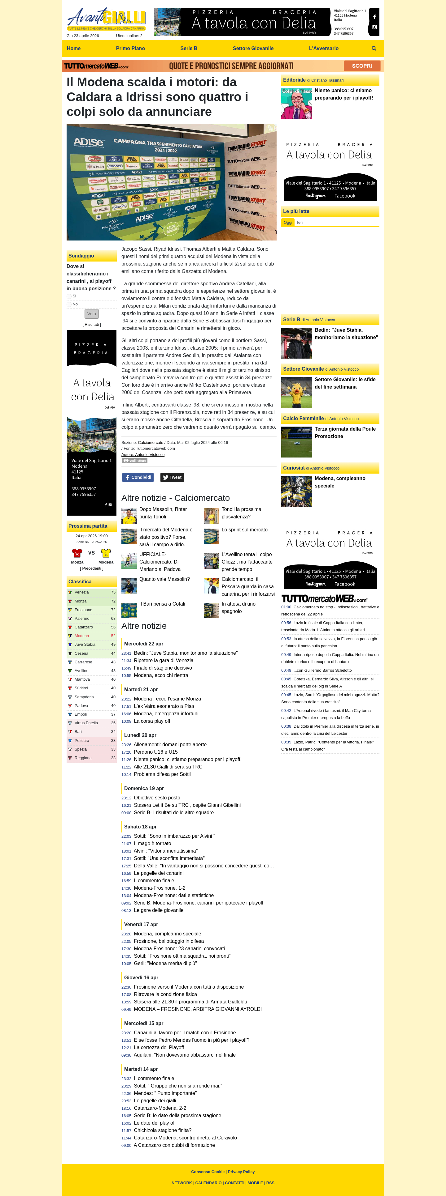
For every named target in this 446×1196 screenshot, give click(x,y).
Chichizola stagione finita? (163, 1130)
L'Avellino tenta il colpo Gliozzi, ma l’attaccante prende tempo (247, 562)
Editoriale (294, 80)
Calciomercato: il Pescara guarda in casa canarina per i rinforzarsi (248, 587)
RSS (270, 1183)
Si (74, 296)
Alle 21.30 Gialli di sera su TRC (168, 766)
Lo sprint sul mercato (245, 529)
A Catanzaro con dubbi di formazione (174, 1145)
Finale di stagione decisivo (163, 667)
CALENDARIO (208, 1183)
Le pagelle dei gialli (155, 1100)
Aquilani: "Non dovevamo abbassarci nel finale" (186, 1055)
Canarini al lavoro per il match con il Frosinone (185, 1032)
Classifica (80, 581)
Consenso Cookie (208, 1171)
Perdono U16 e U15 (156, 752)
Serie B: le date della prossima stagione (177, 1115)
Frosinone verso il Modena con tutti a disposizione (189, 987)
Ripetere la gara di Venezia (164, 660)
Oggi (288, 222)
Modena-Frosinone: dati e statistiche (174, 895)
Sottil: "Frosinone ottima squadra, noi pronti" (182, 956)
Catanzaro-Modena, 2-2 (160, 1108)
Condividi (138, 477)
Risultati (92, 324)
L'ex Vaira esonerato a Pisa (164, 706)
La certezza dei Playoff (159, 1047)
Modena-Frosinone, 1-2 (160, 888)
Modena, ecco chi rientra (161, 675)
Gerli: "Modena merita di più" (165, 963)
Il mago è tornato (152, 843)
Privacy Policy (241, 1171)
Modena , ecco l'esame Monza (167, 698)
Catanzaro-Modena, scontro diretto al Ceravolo (185, 1137)
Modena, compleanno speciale (167, 933)
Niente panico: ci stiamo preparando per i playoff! (188, 759)
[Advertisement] (330, 270)
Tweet (172, 477)
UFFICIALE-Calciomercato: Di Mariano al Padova (160, 562)
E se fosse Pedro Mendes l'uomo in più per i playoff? (192, 1040)
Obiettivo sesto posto (157, 797)
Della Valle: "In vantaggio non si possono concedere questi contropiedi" (212, 865)
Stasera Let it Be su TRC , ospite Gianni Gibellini (187, 805)
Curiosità (293, 467)
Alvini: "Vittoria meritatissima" (166, 850)
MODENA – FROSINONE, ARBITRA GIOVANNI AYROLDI (198, 1009)
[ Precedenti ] (91, 568)
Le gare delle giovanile (159, 910)
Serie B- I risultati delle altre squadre (174, 812)
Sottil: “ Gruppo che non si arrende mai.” (178, 1085)
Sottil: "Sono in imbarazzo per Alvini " (174, 836)
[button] (92, 314)
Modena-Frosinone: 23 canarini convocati (179, 948)
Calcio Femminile (303, 418)
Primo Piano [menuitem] (130, 48)
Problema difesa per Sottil (162, 774)
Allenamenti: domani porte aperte (170, 744)
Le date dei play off (155, 1123)
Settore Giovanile (303, 369)
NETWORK (182, 1183)
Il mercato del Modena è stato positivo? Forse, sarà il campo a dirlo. (166, 537)
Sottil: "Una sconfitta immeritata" (169, 858)
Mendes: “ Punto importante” (165, 1093)
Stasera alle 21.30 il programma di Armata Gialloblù (190, 1001)
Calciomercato (150, 442)
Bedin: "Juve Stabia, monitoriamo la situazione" (186, 653)
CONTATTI (234, 1183)
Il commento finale (154, 880)
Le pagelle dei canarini (159, 873)
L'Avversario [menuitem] (324, 48)
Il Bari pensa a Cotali (162, 604)
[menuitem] (374, 48)
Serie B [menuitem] (189, 48)
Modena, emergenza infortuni (166, 713)
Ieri (300, 222)
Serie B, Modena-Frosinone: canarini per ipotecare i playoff (199, 902)
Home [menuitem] (74, 48)
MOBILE (255, 1183)
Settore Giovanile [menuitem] (253, 48)
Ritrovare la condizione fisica (165, 994)
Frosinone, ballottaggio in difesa (169, 941)
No (75, 304)
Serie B (291, 319)
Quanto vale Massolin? (164, 579)
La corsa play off (152, 721)
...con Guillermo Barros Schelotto (323, 670)
